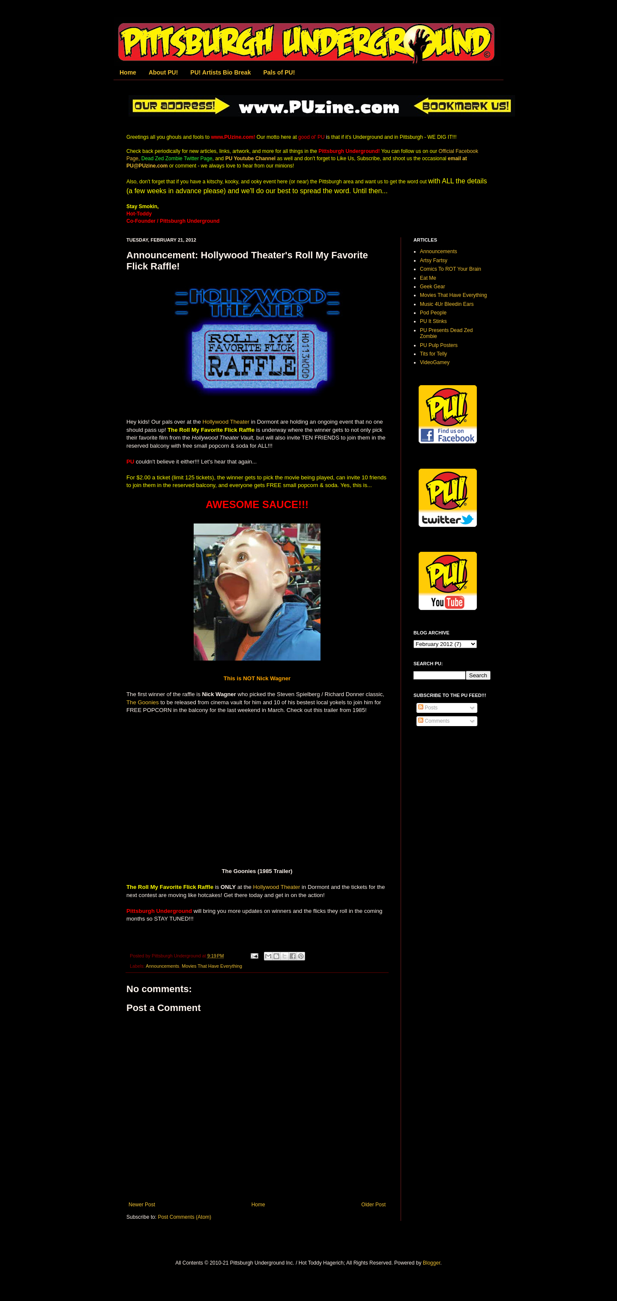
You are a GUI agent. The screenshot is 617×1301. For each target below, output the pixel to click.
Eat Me (428, 278)
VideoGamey (434, 362)
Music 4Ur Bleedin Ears (446, 304)
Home (128, 72)
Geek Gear (432, 287)
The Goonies (142, 702)
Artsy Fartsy (433, 260)
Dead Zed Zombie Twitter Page (177, 159)
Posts (427, 708)
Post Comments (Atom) (184, 1217)
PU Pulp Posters (439, 345)
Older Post (373, 1205)
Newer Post (142, 1205)
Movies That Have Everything (212, 966)
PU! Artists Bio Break (220, 72)
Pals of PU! (279, 72)
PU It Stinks (433, 321)
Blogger (431, 1263)
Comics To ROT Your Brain (450, 269)
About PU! (163, 72)
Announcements (162, 966)
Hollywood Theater (225, 422)
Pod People (433, 313)
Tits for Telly (433, 354)
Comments (433, 721)
